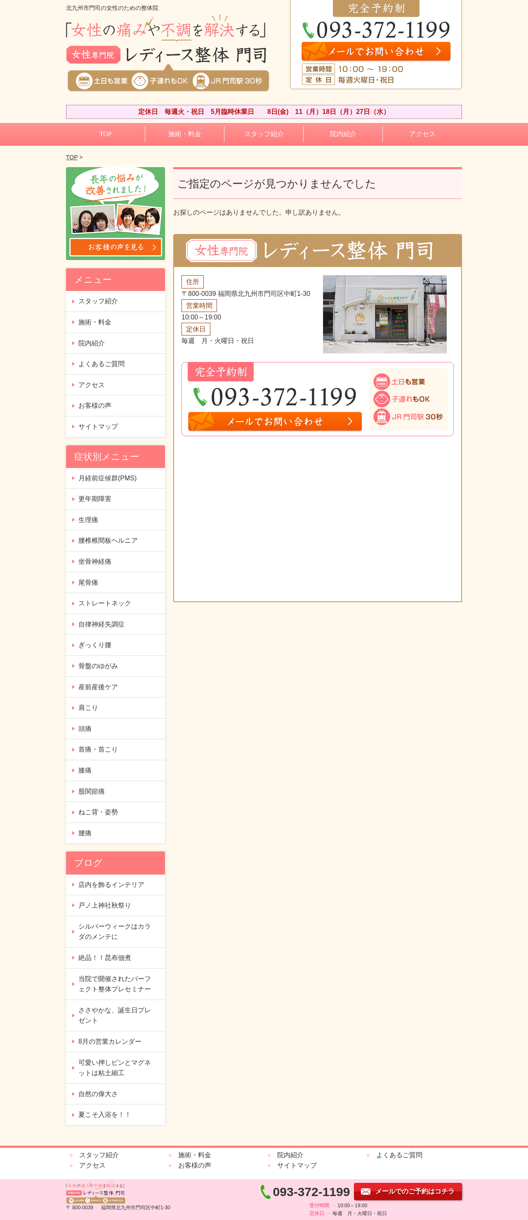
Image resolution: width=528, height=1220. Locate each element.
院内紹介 (343, 133)
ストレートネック (104, 603)
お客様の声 (94, 405)
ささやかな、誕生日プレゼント (114, 1015)
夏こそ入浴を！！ (104, 1114)
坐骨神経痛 (94, 561)
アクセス (422, 133)
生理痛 (88, 519)
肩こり (88, 707)
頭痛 (85, 728)
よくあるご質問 (101, 363)
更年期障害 (94, 498)
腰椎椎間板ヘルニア (108, 540)
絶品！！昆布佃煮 (104, 957)
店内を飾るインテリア (111, 884)
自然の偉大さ (98, 1093)
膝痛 (85, 770)
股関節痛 (91, 791)
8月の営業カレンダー (109, 1041)
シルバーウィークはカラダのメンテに (114, 932)
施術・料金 (184, 133)
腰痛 (85, 833)
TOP (105, 133)
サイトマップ (98, 426)
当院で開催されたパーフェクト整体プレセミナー (114, 984)
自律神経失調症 (101, 624)
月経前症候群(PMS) (107, 478)
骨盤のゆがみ (98, 665)
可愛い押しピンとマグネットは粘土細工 (114, 1068)
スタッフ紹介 (264, 133)
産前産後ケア (98, 686)
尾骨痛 (88, 582)
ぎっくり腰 (94, 644)
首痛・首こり (98, 749)
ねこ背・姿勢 (98, 812)
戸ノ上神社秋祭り (104, 905)
